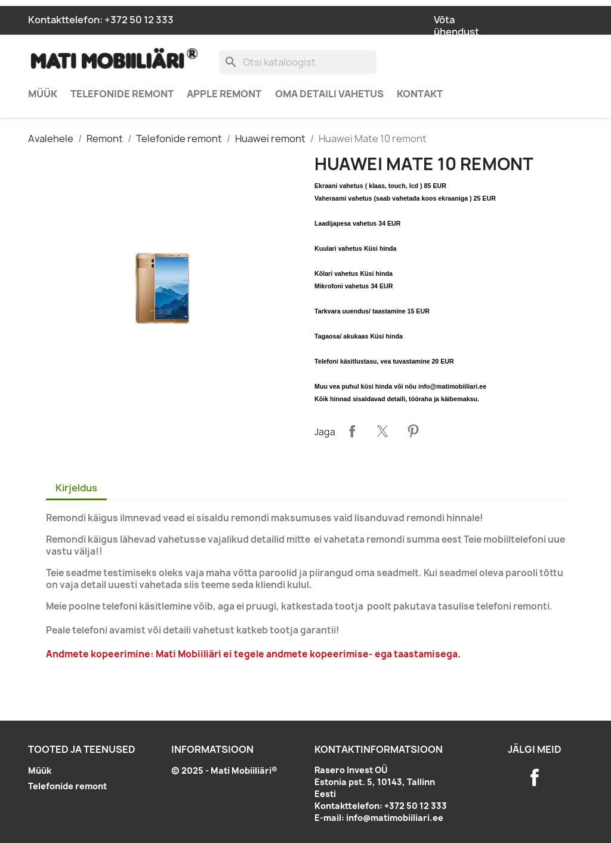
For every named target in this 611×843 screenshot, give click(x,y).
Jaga (352, 431)
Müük (42, 93)
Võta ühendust (456, 25)
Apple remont (224, 93)
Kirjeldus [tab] (76, 487)
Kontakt (420, 93)
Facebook (535, 777)
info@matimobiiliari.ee (394, 817)
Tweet (382, 431)
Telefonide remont (122, 93)
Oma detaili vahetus (329, 93)
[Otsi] (298, 62)
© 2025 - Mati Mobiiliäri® (224, 770)
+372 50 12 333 (139, 19)
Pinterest (413, 431)
